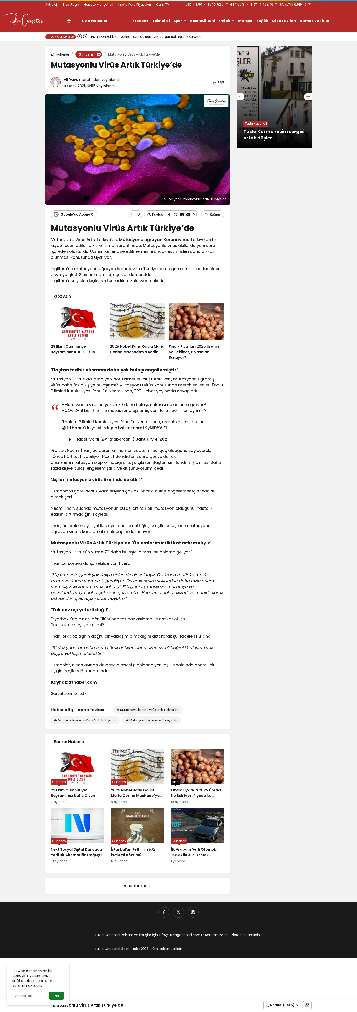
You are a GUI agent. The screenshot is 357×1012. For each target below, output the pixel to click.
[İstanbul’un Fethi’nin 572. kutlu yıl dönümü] (137, 836)
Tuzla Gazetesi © (109, 948)
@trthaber (73, 428)
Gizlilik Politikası (22, 996)
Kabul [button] (56, 996)
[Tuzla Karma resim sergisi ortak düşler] (274, 97)
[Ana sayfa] (69, 21)
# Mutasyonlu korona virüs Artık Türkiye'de (147, 710)
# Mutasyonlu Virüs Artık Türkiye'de (151, 720)
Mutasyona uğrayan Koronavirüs (154, 239)
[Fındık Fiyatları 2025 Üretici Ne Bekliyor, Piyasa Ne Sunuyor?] (196, 331)
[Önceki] (79, 36)
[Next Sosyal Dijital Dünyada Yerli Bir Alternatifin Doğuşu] (77, 836)
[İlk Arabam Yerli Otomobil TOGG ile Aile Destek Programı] (197, 836)
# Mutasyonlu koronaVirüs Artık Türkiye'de (84, 720)
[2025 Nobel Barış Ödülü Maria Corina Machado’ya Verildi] (137, 331)
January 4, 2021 (152, 439)
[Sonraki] (85, 36)
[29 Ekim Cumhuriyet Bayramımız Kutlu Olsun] (78, 331)
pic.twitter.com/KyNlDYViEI (139, 428)
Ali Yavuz (72, 79)
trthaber (77, 682)
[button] (282, 1005)
